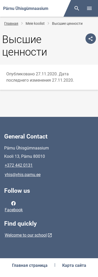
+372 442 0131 (19, 165)
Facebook (14, 206)
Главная (11, 23)
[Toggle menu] (89, 8)
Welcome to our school (26, 235)
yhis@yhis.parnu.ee (23, 174)
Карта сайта (74, 265)
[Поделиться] (90, 38)
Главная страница (30, 265)
